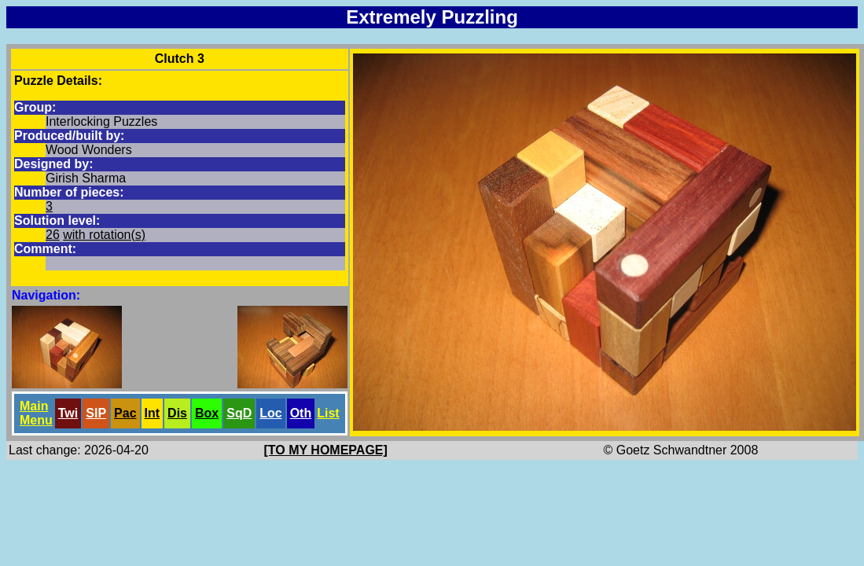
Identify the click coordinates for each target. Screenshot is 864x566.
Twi (68, 413)
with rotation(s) (104, 234)
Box (207, 413)
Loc (270, 413)
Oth (301, 413)
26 (53, 234)
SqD (239, 413)
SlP (96, 413)
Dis (177, 413)
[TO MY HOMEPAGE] (326, 450)
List (328, 413)
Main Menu (36, 413)
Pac (125, 413)
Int (152, 413)
